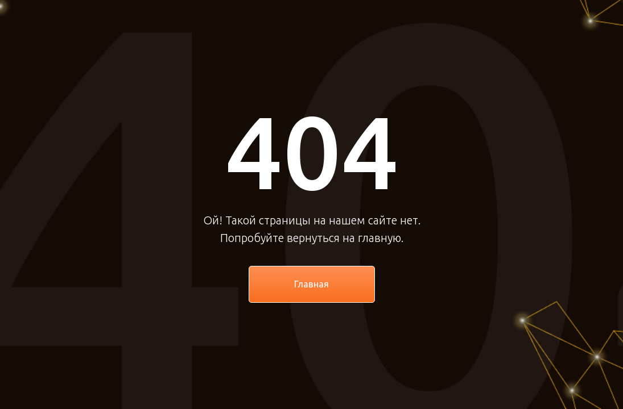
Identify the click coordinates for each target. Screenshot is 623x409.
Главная (311, 284)
